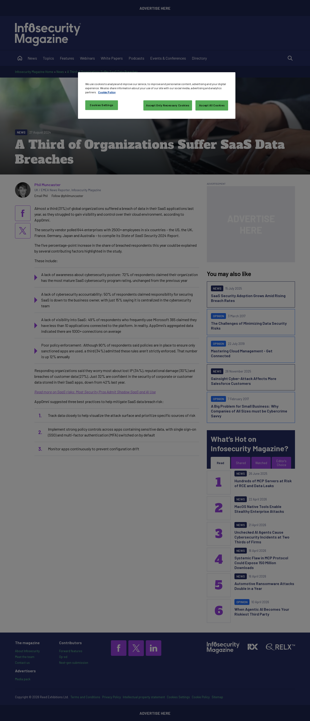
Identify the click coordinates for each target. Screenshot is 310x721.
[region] (156, 95)
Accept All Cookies (212, 105)
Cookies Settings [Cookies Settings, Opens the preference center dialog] (101, 105)
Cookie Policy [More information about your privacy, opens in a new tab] (107, 92)
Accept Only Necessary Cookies (167, 105)
